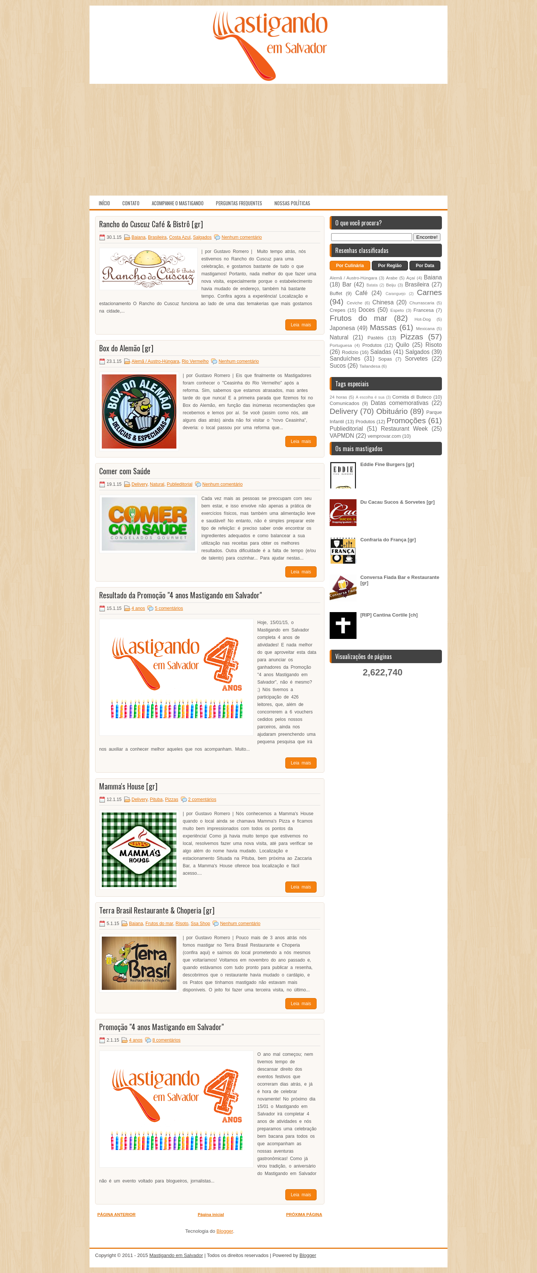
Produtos (372, 345)
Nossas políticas (292, 203)
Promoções (406, 420)
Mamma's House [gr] (128, 786)
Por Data (425, 265)
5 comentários (169, 608)
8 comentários (166, 1040)
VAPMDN (342, 436)
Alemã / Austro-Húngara (155, 361)
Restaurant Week (404, 428)
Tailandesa (369, 366)
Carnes (429, 292)
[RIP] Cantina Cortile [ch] (389, 615)
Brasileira (157, 237)
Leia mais (301, 324)
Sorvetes (416, 358)
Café (361, 293)
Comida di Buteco (411, 397)
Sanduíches (345, 358)
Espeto (397, 310)
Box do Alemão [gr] (126, 348)
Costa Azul (179, 237)
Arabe (392, 277)
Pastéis (376, 338)
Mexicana (425, 328)
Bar (346, 284)
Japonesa (342, 328)
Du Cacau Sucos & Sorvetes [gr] (397, 502)
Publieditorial (179, 484)
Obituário (392, 411)
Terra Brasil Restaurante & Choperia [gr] (156, 910)
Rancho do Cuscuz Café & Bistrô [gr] (151, 224)
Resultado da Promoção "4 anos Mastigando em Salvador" (180, 595)
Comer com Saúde (124, 471)
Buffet (336, 293)
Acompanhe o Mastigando (178, 203)
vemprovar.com (384, 436)
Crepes (337, 310)
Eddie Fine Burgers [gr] (387, 464)
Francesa (424, 310)
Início (104, 203)
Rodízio (350, 352)
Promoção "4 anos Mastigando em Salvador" (161, 1026)
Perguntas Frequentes (239, 203)
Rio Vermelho (195, 361)
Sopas (385, 359)
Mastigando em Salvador (176, 1255)
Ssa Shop (200, 923)
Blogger (225, 1231)
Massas (383, 327)
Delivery (139, 484)
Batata (372, 285)
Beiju (391, 284)
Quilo (402, 345)
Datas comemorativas (399, 403)
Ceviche (354, 302)
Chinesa (382, 302)
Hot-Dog (423, 319)
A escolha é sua (370, 397)
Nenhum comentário (242, 237)
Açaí (410, 277)
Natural (157, 484)
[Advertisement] (269, 140)
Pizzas (171, 799)
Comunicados (344, 403)
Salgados (202, 237)
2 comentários (202, 799)
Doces (366, 310)
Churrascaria (421, 302)
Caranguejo (396, 294)
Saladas (380, 352)
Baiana (138, 237)
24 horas (338, 397)
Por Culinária (350, 265)
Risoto (182, 923)
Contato (130, 203)
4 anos (138, 608)
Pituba (156, 799)
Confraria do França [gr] (388, 539)
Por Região (390, 265)
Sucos (338, 365)
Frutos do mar (159, 923)
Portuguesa (341, 345)
